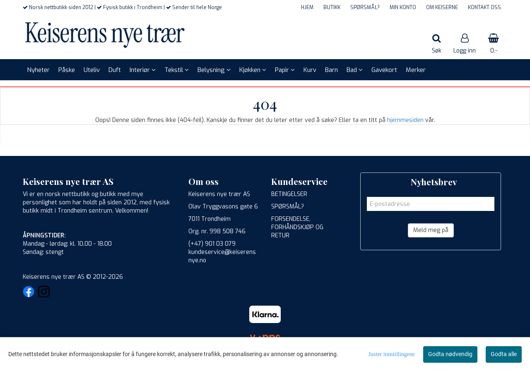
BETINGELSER (289, 194)
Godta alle (504, 354)
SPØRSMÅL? (365, 7)
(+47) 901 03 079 (212, 244)
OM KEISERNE (442, 7)
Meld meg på (430, 230)
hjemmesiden (405, 120)
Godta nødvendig (450, 354)
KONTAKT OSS (484, 7)
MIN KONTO (403, 7)
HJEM (307, 7)
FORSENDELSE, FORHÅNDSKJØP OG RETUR (297, 227)
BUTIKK (331, 7)
